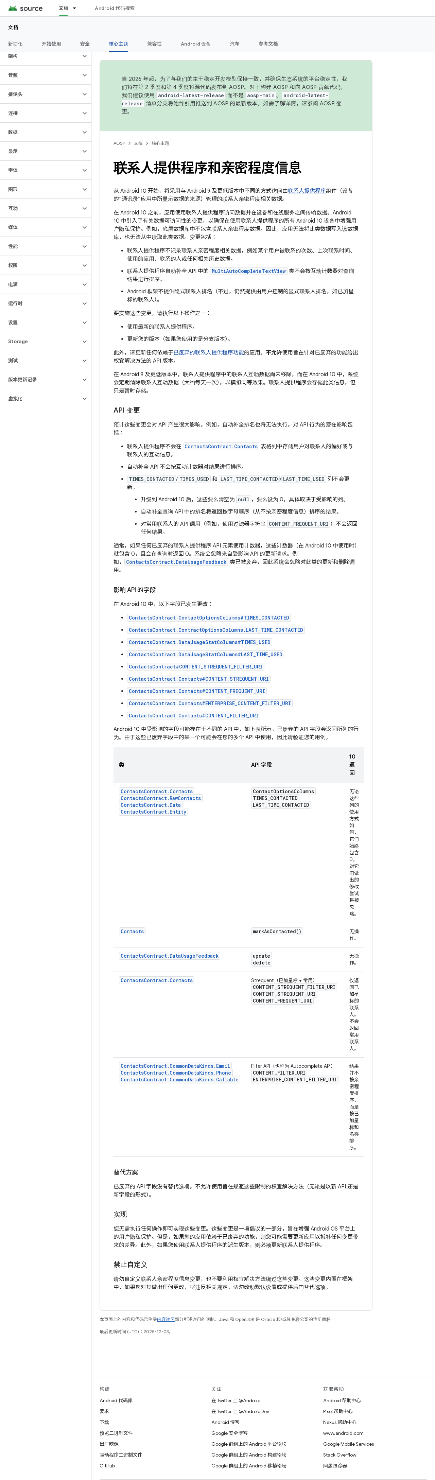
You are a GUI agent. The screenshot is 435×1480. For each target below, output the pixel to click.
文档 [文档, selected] (64, 8)
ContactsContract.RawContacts (161, 798)
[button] (40, 56)
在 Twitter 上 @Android (236, 1400)
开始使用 (51, 44)
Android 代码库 (116, 1400)
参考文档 (268, 44)
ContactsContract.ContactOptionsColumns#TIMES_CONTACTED (209, 617)
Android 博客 (225, 1422)
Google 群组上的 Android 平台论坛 (248, 1444)
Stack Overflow (339, 1455)
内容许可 (166, 1319)
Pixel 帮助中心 (338, 1411)
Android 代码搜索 (115, 8)
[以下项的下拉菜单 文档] (77, 8)
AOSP (119, 143)
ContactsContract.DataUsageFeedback (176, 562)
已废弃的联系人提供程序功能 (208, 352)
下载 (104, 1422)
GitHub (107, 1466)
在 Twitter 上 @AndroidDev (240, 1411)
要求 (104, 1411)
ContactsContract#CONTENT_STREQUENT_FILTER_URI (196, 666)
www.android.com (343, 1433)
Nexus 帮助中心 (339, 1422)
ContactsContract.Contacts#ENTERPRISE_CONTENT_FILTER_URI (210, 703)
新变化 (15, 44)
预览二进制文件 (116, 1433)
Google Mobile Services (348, 1444)
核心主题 (160, 143)
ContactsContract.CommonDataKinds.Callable (180, 1079)
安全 (85, 44)
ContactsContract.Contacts (221, 446)
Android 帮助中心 (342, 1400)
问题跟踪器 (335, 1466)
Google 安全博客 (229, 1433)
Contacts (132, 931)
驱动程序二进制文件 (121, 1455)
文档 (13, 27)
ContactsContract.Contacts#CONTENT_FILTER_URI (194, 715)
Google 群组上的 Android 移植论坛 (248, 1466)
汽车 (235, 44)
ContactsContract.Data (151, 805)
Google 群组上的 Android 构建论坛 (248, 1455)
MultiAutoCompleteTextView (249, 271)
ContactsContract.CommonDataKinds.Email (175, 1066)
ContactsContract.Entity (153, 811)
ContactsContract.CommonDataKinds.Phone (176, 1072)
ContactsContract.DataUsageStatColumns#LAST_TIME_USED (205, 654)
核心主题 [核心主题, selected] (118, 44)
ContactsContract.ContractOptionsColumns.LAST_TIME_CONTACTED (216, 630)
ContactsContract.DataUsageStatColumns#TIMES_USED (200, 642)
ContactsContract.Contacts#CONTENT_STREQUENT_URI (199, 679)
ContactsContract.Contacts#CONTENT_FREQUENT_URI (197, 691)
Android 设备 (196, 44)
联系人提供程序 (307, 191)
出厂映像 (109, 1444)
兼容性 (154, 44)
